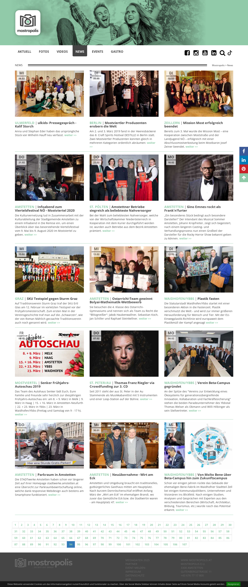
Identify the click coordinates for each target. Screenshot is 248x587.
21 (159, 525)
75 (141, 538)
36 (55, 531)
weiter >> (70, 135)
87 (15, 544)
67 (78, 538)
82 (196, 538)
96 (86, 544)
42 (102, 531)
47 (141, 531)
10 (72, 525)
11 (80, 525)
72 (117, 538)
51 (172, 531)
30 (230, 525)
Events (97, 51)
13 (96, 525)
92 (55, 544)
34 (39, 531)
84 (212, 538)
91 (47, 544)
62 (39, 538)
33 (31, 531)
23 (175, 525)
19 (143, 525)
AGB (128, 579)
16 (120, 525)
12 (88, 525)
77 (157, 538)
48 (149, 531)
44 (117, 531)
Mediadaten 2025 (137, 560)
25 (190, 525)
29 (222, 525)
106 (175, 544)
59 (15, 538)
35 (47, 531)
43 (110, 531)
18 (135, 525)
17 (127, 525)
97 (94, 544)
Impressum (133, 571)
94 (70, 544)
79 (172, 538)
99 (110, 544)
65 (63, 538)
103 (147, 544)
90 (39, 544)
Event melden (135, 568)
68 (86, 538)
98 (102, 544)
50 (165, 531)
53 (188, 531)
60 (23, 538)
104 (156, 544)
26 (198, 525)
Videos (62, 51)
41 (94, 531)
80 (180, 538)
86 (227, 538)
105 (165, 544)
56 (212, 531)
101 (128, 544)
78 (165, 538)
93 (63, 544)
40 (86, 531)
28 (214, 525)
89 (31, 544)
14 (104, 525)
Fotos (44, 51)
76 (149, 538)
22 (167, 525)
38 (70, 531)
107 (184, 544)
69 (94, 538)
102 (137, 544)
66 (70, 538)
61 (31, 538)
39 (78, 531)
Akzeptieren (233, 584)
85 (220, 538)
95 (78, 544)
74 (133, 538)
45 (125, 531)
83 (204, 538)
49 (157, 531)
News (79, 51)
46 (133, 531)
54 (196, 531)
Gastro (117, 51)
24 (182, 525)
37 (63, 531)
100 (118, 544)
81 (188, 538)
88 (23, 544)
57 (220, 531)
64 (55, 538)
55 (204, 531)
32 (23, 531)
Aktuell (24, 51)
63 (47, 538)
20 (151, 525)
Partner (131, 564)
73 (125, 538)
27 (206, 525)
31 (15, 531)
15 (112, 525)
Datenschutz (134, 575)
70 (102, 538)
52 (180, 531)
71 (110, 538)
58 (227, 531)
